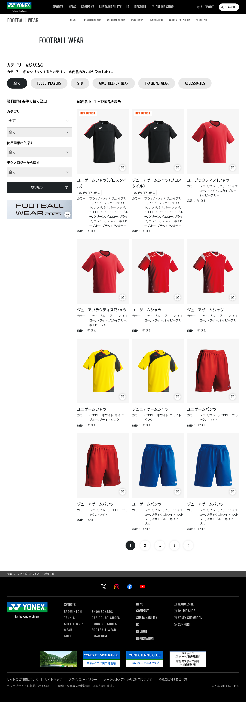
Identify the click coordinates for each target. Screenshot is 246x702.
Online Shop (184, 610)
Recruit (141, 631)
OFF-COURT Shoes (106, 617)
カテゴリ (13, 111)
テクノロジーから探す (23, 162)
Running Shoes (104, 623)
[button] (58, 6)
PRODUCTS (137, 20)
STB (80, 83)
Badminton (73, 611)
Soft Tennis (74, 623)
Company (142, 610)
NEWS (73, 20)
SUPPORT (182, 624)
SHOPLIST (201, 20)
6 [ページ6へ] (174, 545)
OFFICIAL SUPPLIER (179, 20)
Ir (137, 624)
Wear (68, 629)
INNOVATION (156, 20)
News (139, 603)
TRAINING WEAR (157, 83)
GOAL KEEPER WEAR (113, 83)
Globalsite (183, 603)
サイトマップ (53, 679)
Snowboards (102, 611)
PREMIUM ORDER (92, 20)
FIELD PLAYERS (49, 83)
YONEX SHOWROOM (188, 617)
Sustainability (146, 617)
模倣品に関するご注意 (173, 679)
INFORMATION (145, 638)
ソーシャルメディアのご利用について (128, 679)
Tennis (69, 617)
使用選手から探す (20, 143)
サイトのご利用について (22, 679)
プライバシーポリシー (82, 679)
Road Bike (100, 635)
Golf (67, 635)
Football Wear (104, 629)
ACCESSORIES (195, 83)
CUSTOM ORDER (116, 20)
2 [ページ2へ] (145, 545)
